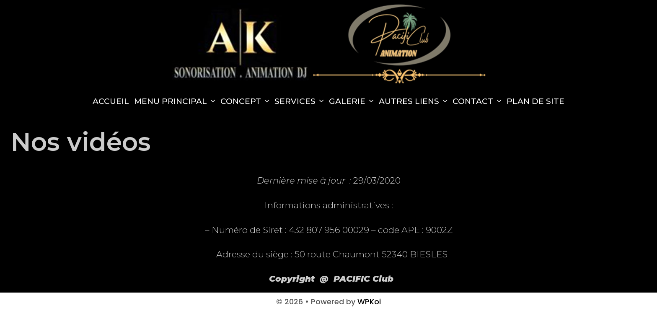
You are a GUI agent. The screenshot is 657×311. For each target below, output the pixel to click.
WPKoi (369, 301)
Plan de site (535, 101)
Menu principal (176, 101)
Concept (246, 101)
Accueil (111, 101)
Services (300, 101)
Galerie (352, 101)
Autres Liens (414, 101)
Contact (478, 101)
